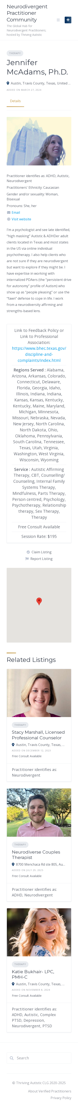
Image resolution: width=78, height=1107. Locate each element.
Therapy (15, 53)
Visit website (21, 219)
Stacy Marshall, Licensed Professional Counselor (38, 735)
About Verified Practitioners (49, 1091)
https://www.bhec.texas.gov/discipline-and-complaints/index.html (39, 354)
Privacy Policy (61, 1098)
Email (16, 212)
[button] (39, 601)
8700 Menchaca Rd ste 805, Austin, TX (41, 864)
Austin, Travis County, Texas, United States (41, 83)
